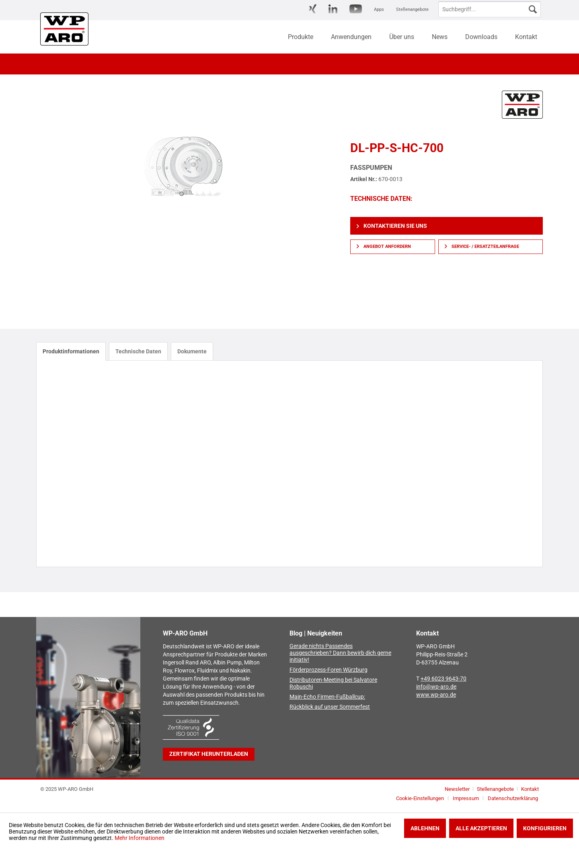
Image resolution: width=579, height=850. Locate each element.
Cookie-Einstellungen (420, 798)
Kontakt (530, 789)
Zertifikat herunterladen (208, 754)
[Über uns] (402, 37)
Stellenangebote (412, 9)
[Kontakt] (526, 37)
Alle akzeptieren (481, 828)
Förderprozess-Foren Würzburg (329, 669)
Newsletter (457, 789)
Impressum (466, 798)
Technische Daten (138, 351)
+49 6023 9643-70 (443, 678)
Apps (379, 9)
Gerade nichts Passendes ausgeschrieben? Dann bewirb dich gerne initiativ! (340, 653)
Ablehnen (425, 828)
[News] (439, 37)
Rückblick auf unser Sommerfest (330, 707)
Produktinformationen (71, 351)
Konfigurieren (545, 828)
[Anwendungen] (351, 37)
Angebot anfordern (384, 246)
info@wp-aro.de (436, 686)
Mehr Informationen (139, 838)
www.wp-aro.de (436, 694)
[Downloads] (481, 37)
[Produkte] (300, 37)
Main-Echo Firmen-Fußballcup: (327, 696)
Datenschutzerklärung (513, 798)
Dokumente (192, 351)
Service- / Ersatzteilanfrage (482, 246)
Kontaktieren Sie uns (392, 226)
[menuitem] (312, 9)
